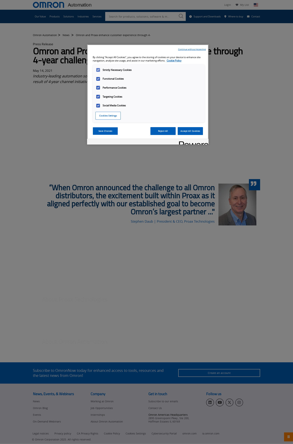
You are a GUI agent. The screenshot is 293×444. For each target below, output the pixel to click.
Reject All (163, 131)
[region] (148, 94)
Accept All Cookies (190, 131)
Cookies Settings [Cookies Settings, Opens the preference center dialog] (108, 115)
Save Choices (105, 131)
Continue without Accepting (192, 49)
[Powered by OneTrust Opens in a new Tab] (192, 142)
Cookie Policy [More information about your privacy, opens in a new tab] (174, 60)
